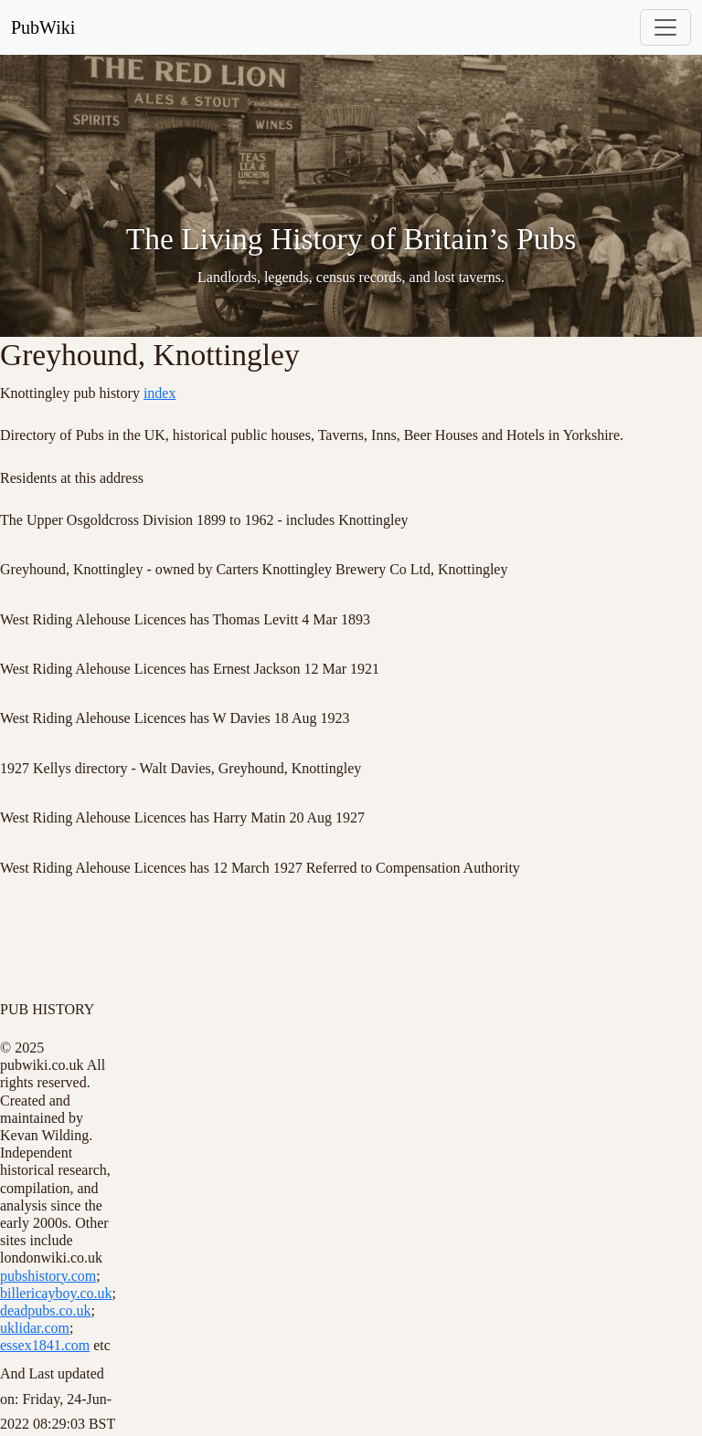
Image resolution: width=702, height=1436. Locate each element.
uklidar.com (34, 1328)
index (160, 393)
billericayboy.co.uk (56, 1293)
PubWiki (43, 27)
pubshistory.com (48, 1276)
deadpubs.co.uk (45, 1310)
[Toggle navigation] (665, 27)
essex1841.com (45, 1345)
